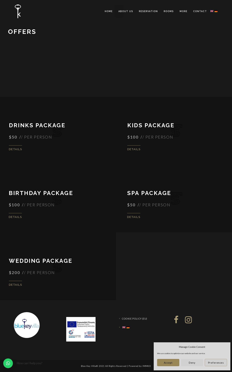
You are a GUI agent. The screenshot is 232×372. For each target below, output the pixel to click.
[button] (8, 363)
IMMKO (146, 366)
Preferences (216, 362)
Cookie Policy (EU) (134, 318)
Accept (168, 362)
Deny (192, 362)
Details (16, 149)
